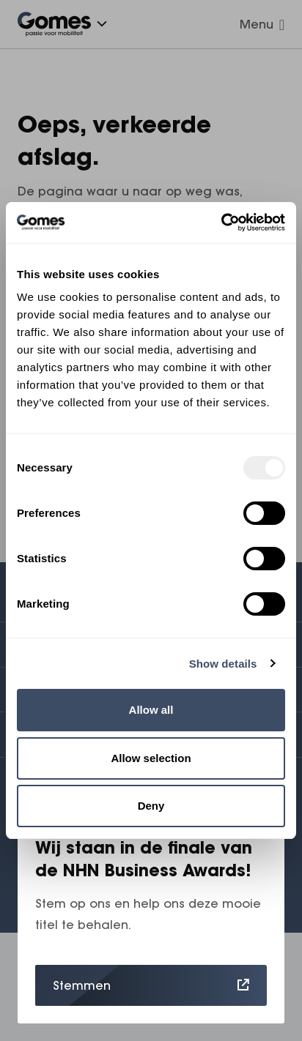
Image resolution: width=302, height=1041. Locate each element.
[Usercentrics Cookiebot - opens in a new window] (221, 222)
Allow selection (151, 758)
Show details (223, 663)
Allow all (151, 710)
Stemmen (151, 985)
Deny (151, 805)
